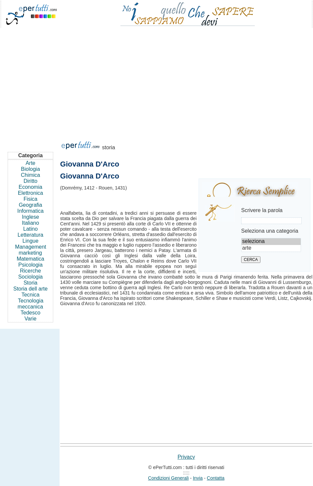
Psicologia (30, 265)
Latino (30, 229)
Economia (30, 187)
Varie (30, 318)
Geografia (30, 205)
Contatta (216, 478)
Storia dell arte (30, 289)
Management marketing (30, 250)
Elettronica (30, 193)
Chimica (30, 175)
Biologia (30, 169)
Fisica (31, 199)
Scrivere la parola (262, 210)
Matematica (30, 259)
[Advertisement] (156, 81)
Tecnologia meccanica (31, 303)
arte (271, 248)
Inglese (30, 217)
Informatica (30, 211)
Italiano (30, 223)
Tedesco (31, 312)
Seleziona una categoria (269, 231)
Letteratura (30, 235)
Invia (198, 478)
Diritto (31, 181)
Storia (31, 283)
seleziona (271, 241)
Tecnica (30, 295)
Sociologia (30, 277)
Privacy (186, 457)
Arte (30, 163)
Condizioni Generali (168, 478)
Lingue (31, 241)
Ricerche (30, 271)
